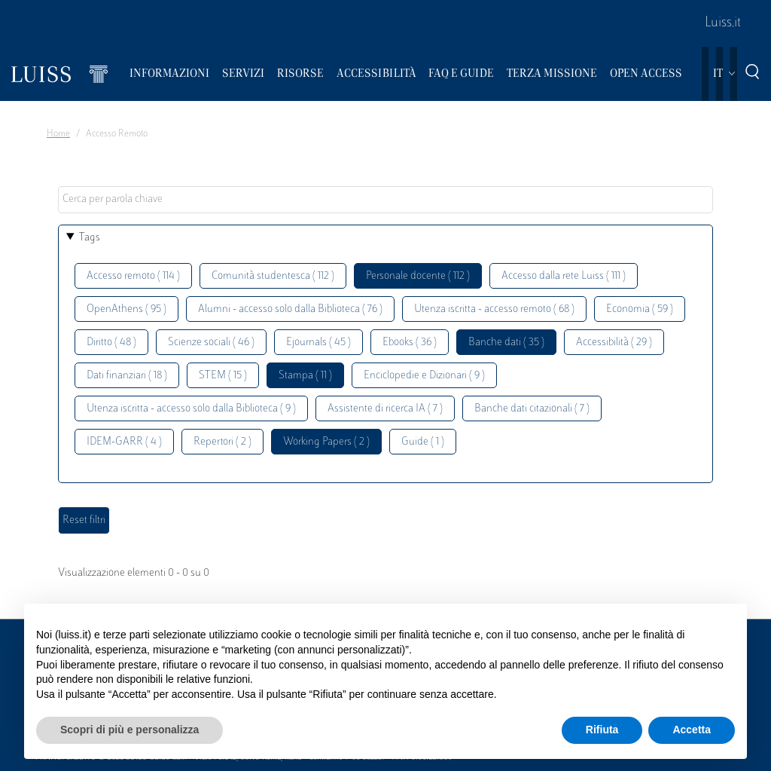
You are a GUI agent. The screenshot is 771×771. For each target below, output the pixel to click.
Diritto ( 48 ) (111, 342)
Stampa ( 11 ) (305, 375)
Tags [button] (89, 237)
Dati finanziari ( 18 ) (127, 375)
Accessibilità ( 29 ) (614, 342)
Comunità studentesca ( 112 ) (273, 276)
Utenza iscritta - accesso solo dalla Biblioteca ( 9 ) (191, 409)
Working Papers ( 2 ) (326, 442)
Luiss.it (723, 23)
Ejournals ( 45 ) (318, 342)
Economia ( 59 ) (639, 309)
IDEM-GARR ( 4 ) (124, 442)
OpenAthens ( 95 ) (126, 309)
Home (58, 134)
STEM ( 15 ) (223, 375)
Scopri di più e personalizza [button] (129, 730)
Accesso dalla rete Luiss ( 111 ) (563, 276)
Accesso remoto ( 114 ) (133, 276)
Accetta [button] (691, 730)
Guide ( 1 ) (422, 442)
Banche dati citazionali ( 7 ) (532, 409)
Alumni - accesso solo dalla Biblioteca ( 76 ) (290, 309)
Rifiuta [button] (602, 730)
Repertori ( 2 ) (222, 442)
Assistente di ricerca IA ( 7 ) (385, 409)
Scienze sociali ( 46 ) (211, 342)
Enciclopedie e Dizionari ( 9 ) (424, 375)
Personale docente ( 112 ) (418, 276)
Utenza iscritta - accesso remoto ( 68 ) (494, 309)
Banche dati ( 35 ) (506, 342)
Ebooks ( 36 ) (409, 342)
